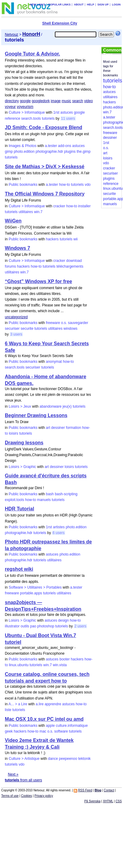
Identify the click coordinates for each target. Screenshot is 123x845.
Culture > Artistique (24, 758)
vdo (88, 184)
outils (25, 626)
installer (84, 206)
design (63, 620)
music (66, 101)
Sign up (103, 4)
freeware (53, 323)
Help (90, 4)
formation (73, 428)
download (74, 261)
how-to (64, 184)
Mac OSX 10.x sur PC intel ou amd (44, 719)
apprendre (53, 704)
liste (8, 710)
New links (37, 4)
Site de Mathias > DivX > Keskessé (44, 166)
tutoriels (48, 118)
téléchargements (69, 266)
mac (42, 731)
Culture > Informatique (27, 112)
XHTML (108, 801)
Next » (13, 774)
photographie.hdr (49, 151)
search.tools (31, 118)
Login (116, 4)
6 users (59, 533)
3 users (16, 334)
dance (53, 758)
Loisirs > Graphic (22, 467)
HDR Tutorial (19, 508)
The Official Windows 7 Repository (45, 193)
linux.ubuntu (18, 665)
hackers (52, 239)
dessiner (58, 428)
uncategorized (16, 317)
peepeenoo (68, 758)
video (88, 101)
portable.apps (31, 593)
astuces (66, 112)
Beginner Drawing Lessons (36, 415)
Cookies (26, 795)
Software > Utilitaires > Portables (35, 587)
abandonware (50, 406)
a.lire (40, 704)
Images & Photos (22, 146)
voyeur (10, 107)
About (79, 4)
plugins (70, 151)
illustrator (12, 626)
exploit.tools (14, 500)
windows (71, 328)
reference (12, 118)
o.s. (64, 323)
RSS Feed (85, 790)
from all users (23, 780)
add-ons (64, 146)
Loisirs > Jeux (20, 406)
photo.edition (24, 151)
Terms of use (9, 795)
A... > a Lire (17, 704)
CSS (118, 801)
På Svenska (92, 801)
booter (64, 659)
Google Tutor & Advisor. (32, 53)
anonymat (54, 361)
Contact (109, 790)
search (77, 101)
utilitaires (25, 212)
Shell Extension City (59, 23)
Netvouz (11, 34)
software (61, 731)
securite (27, 328)
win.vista (60, 665)
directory (12, 101)
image (56, 101)
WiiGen (13, 220)
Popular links (59, 4)
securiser (12, 328)
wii (75, 239)
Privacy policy (44, 795)
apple (50, 725)
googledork (41, 101)
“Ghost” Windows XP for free (38, 281)
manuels (44, 500)
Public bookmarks (23, 184)
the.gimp (84, 151)
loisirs (13, 433)
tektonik (84, 758)
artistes (59, 527)
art (48, 428)
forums (10, 266)
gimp (9, 151)
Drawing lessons (24, 442)
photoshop (45, 626)
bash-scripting (66, 494)
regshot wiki (19, 569)
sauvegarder (78, 323)
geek (9, 731)
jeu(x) (67, 406)
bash (50, 494)
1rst (56, 112)
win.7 (38, 212)
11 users (68, 118)
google (25, 101)
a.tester (51, 146)
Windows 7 (17, 248)
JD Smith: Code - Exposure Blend (43, 127)
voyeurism (25, 107)
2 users (80, 626)
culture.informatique (72, 725)
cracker (59, 206)
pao (33, 626)
